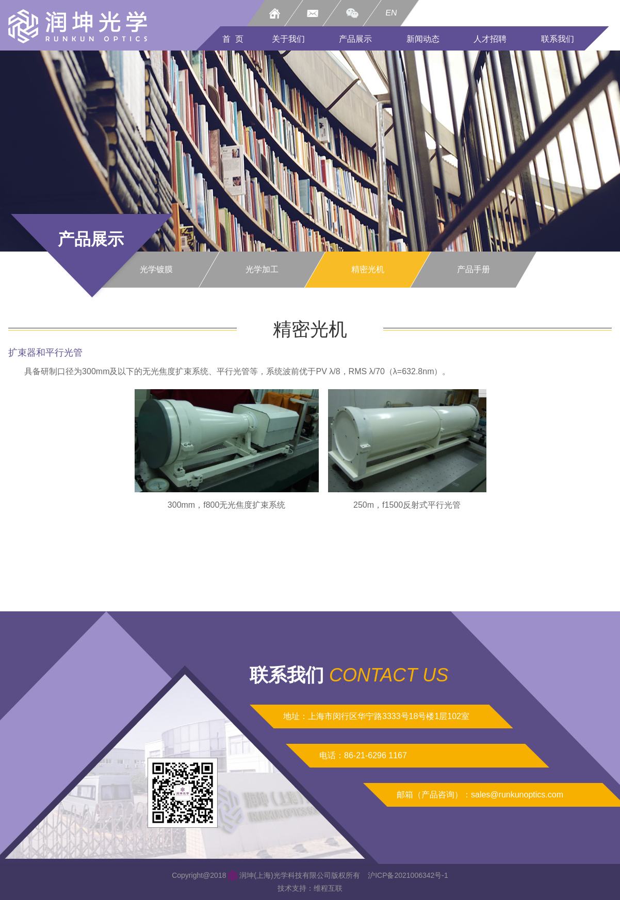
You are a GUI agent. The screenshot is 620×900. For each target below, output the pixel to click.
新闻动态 (422, 39)
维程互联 (328, 888)
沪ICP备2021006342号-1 (408, 875)
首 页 (232, 39)
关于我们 (288, 39)
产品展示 (355, 39)
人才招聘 (490, 39)
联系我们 (557, 39)
